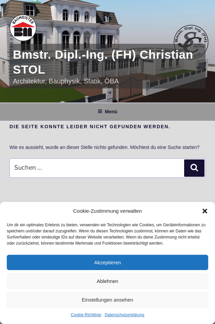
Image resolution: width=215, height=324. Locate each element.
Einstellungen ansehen (107, 300)
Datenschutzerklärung (124, 314)
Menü (107, 111)
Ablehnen (107, 281)
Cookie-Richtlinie (86, 314)
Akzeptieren (107, 262)
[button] (204, 211)
